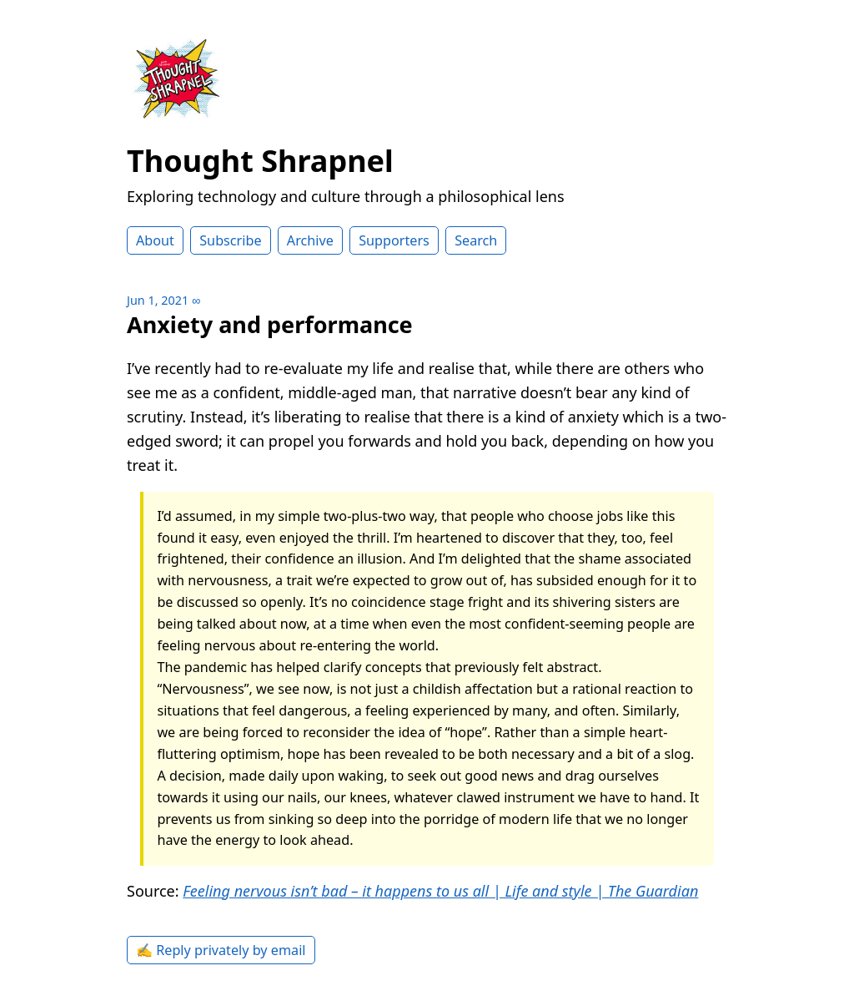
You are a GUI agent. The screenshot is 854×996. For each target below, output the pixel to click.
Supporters (394, 240)
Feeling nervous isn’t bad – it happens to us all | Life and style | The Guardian (440, 891)
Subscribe (230, 240)
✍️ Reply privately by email (221, 950)
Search (476, 240)
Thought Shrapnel (260, 160)
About (155, 240)
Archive (310, 240)
